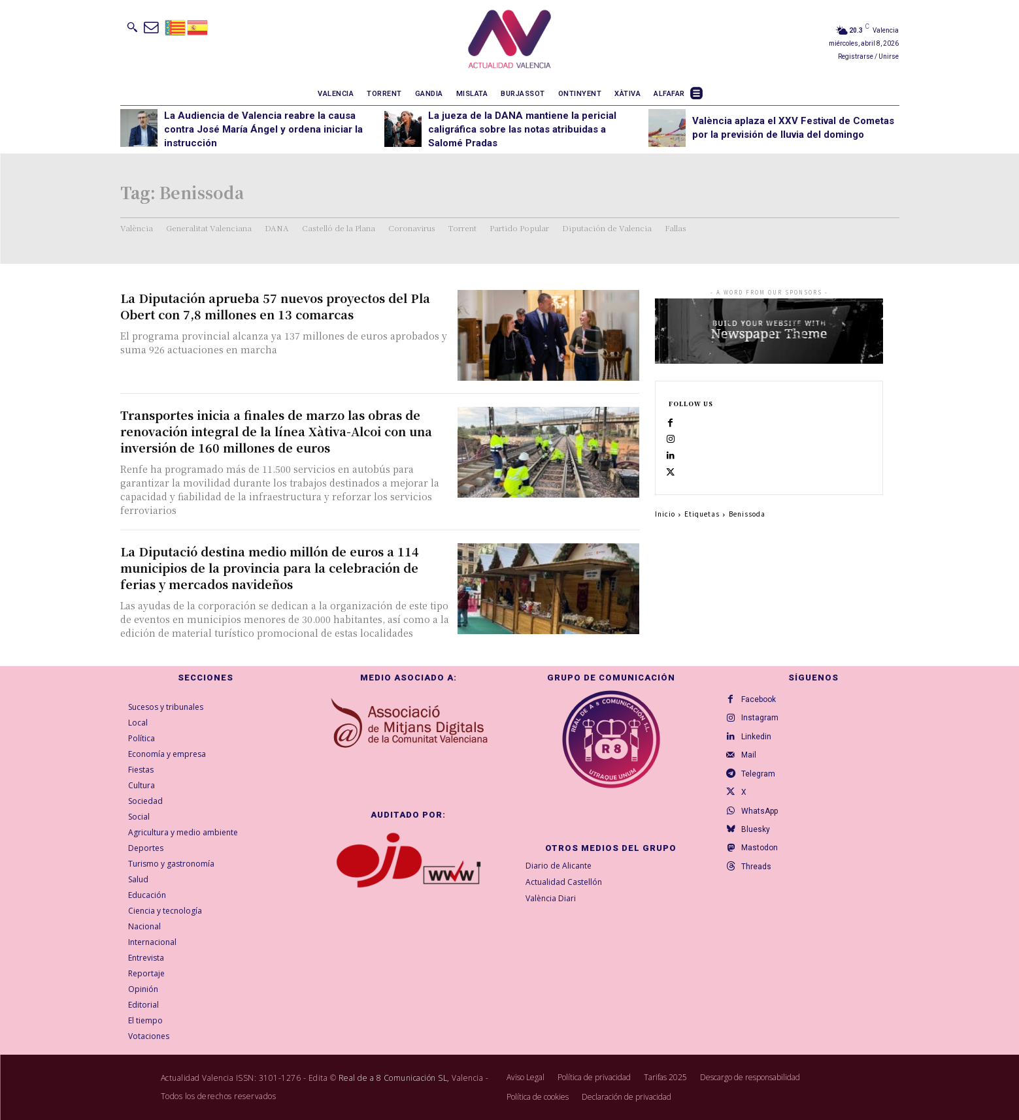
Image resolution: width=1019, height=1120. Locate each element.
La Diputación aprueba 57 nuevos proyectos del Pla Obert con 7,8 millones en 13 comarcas (275, 306)
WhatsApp (762, 825)
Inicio (665, 531)
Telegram (761, 783)
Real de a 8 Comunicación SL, (394, 1077)
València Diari (551, 898)
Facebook (761, 700)
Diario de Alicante (559, 865)
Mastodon (762, 867)
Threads (759, 888)
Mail (751, 762)
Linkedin (759, 741)
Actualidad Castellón (564, 882)
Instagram (762, 721)
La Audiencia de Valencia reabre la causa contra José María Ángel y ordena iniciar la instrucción (263, 129)
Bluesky (758, 846)
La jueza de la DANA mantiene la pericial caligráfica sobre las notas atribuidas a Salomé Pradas (522, 129)
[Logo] (509, 41)
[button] (132, 27)
